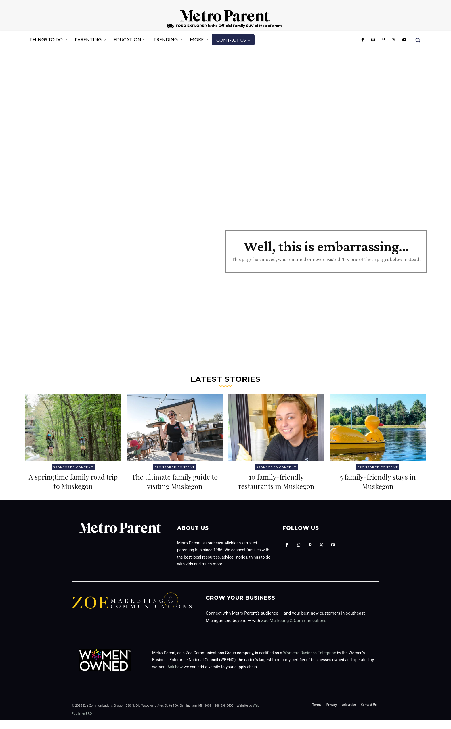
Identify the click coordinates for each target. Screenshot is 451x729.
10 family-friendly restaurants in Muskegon (276, 481)
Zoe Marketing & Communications (293, 629)
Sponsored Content (73, 467)
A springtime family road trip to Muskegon (73, 481)
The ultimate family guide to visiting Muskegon (174, 485)
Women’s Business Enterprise (309, 662)
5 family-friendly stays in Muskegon (377, 481)
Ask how (175, 676)
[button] (418, 40)
